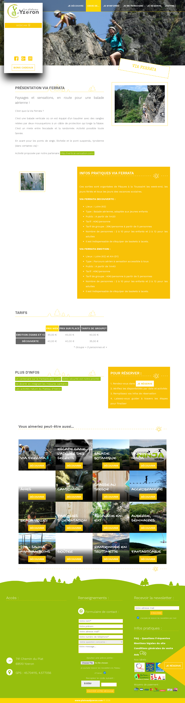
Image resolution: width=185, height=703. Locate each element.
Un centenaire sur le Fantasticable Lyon (38, 378)
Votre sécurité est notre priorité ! (81, 378)
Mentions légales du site (149, 643)
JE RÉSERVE (144, 383)
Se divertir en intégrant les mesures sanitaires (42, 383)
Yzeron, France (23, 42)
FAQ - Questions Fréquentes (152, 638)
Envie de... (93, 6)
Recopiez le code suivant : (100, 678)
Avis (140, 654)
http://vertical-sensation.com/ (77, 153)
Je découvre (76, 6)
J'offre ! (170, 6)
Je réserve (154, 6)
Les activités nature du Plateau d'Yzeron (38, 388)
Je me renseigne (133, 6)
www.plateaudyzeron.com (89, 700)
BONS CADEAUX (23, 67)
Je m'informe (111, 6)
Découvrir (37, 465)
